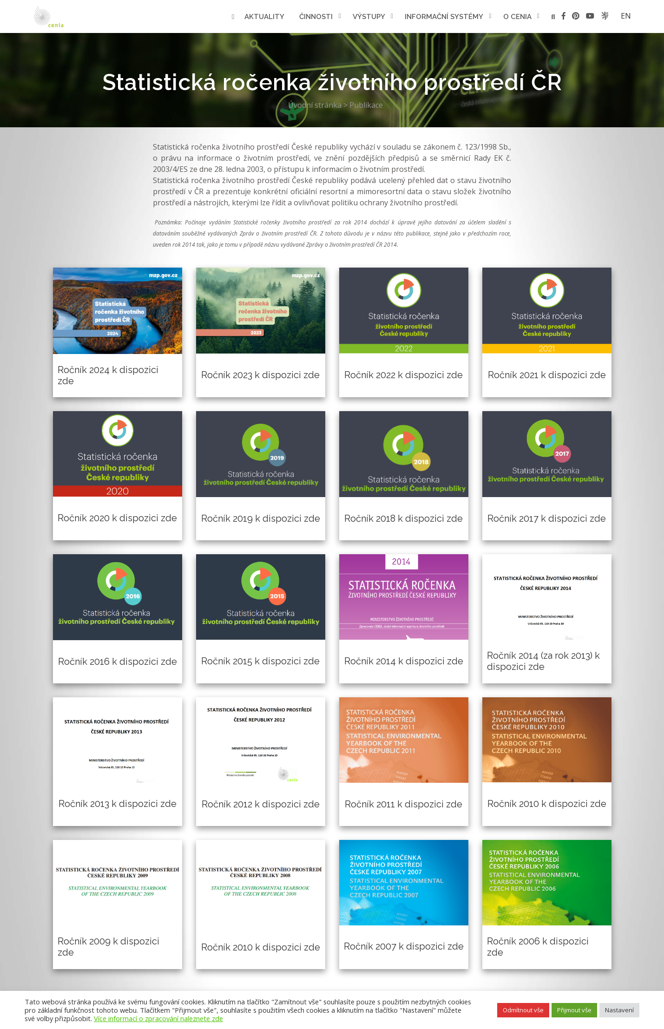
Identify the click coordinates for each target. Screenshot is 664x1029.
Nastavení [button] (619, 1010)
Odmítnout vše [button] (523, 1010)
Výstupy (369, 17)
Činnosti (316, 17)
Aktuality (264, 17)
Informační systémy (444, 17)
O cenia (517, 17)
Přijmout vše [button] (574, 1010)
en (626, 16)
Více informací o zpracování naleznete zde (158, 1018)
